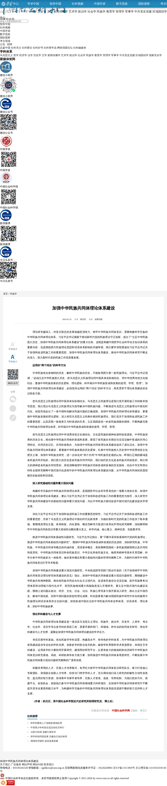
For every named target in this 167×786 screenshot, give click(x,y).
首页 (5, 294)
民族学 (90, 55)
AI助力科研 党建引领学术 (43, 732)
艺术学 (65, 55)
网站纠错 (38, 764)
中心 (16, 3)
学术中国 (33, 3)
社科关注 (16, 47)
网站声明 (27, 764)
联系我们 (49, 764)
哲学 (16, 55)
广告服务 (16, 764)
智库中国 (55, 3)
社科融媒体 (79, 47)
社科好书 (38, 47)
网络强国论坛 (65, 47)
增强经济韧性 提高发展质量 (44, 741)
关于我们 (5, 764)
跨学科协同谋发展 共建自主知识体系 (49, 736)
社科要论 (27, 47)
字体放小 (12, 361)
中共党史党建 (127, 55)
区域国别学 (142, 55)
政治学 (73, 55)
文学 (44, 55)
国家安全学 (155, 55)
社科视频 (77, 3)
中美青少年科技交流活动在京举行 (47, 727)
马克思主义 (6, 55)
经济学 (23, 55)
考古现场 (5, 41)
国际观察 (144, 3)
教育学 (98, 55)
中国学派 (99, 3)
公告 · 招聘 (6, 44)
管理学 (106, 55)
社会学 (81, 55)
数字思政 (122, 3)
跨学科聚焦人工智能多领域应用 (46, 723)
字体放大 (12, 349)
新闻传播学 (54, 55)
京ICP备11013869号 (124, 767)
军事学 (115, 55)
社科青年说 (50, 47)
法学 (30, 55)
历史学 (37, 55)
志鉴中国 (5, 47)
